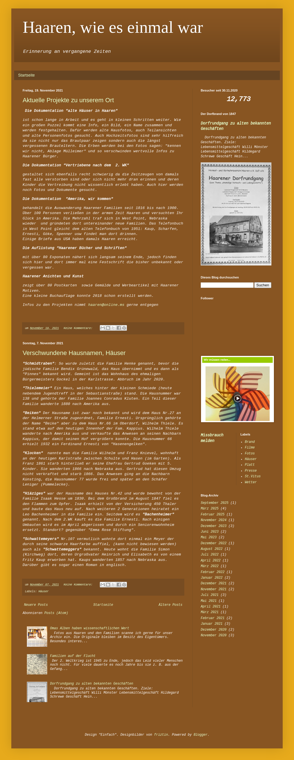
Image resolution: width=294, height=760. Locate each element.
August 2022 (211, 549)
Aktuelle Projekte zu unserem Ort (68, 100)
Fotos (250, 454)
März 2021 (210, 612)
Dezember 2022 (213, 543)
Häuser (43, 591)
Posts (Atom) (56, 613)
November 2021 (213, 589)
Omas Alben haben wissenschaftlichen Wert (89, 628)
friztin (161, 735)
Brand (250, 442)
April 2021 (210, 607)
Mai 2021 (209, 601)
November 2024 (213, 520)
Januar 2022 (211, 578)
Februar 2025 (212, 515)
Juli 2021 (210, 595)
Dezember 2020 (213, 630)
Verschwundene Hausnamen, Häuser (74, 352)
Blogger (200, 735)
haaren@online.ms (106, 305)
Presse (251, 471)
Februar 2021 (212, 618)
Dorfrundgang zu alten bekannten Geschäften (91, 684)
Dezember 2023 (213, 526)
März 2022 (210, 566)
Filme (250, 448)
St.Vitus (253, 476)
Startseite (26, 75)
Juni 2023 (210, 532)
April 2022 (210, 561)
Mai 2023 (209, 537)
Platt (250, 465)
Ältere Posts (170, 605)
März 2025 (210, 509)
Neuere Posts (36, 605)
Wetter (251, 482)
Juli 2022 (210, 555)
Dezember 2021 (213, 583)
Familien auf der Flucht (73, 656)
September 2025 (214, 503)
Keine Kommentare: (79, 328)
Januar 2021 (211, 624)
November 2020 (213, 635)
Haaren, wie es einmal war (113, 27)
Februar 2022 (212, 572)
